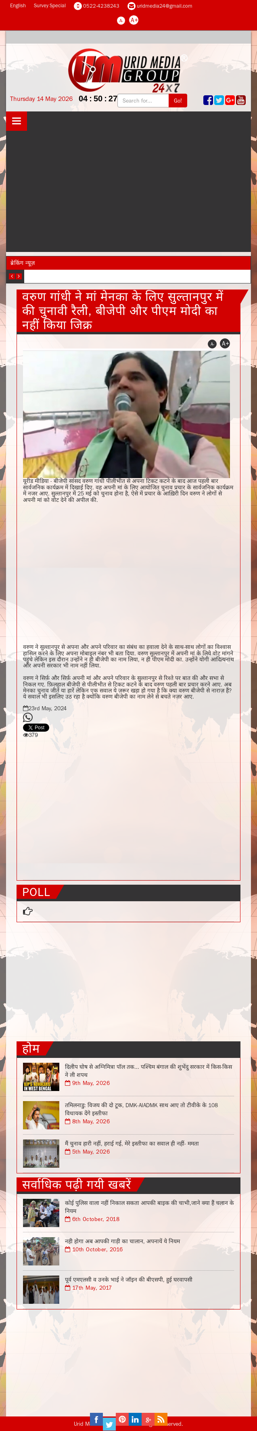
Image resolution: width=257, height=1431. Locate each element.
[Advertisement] (128, 191)
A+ (134, 19)
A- (121, 20)
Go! (178, 100)
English (18, 5)
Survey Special (50, 5)
